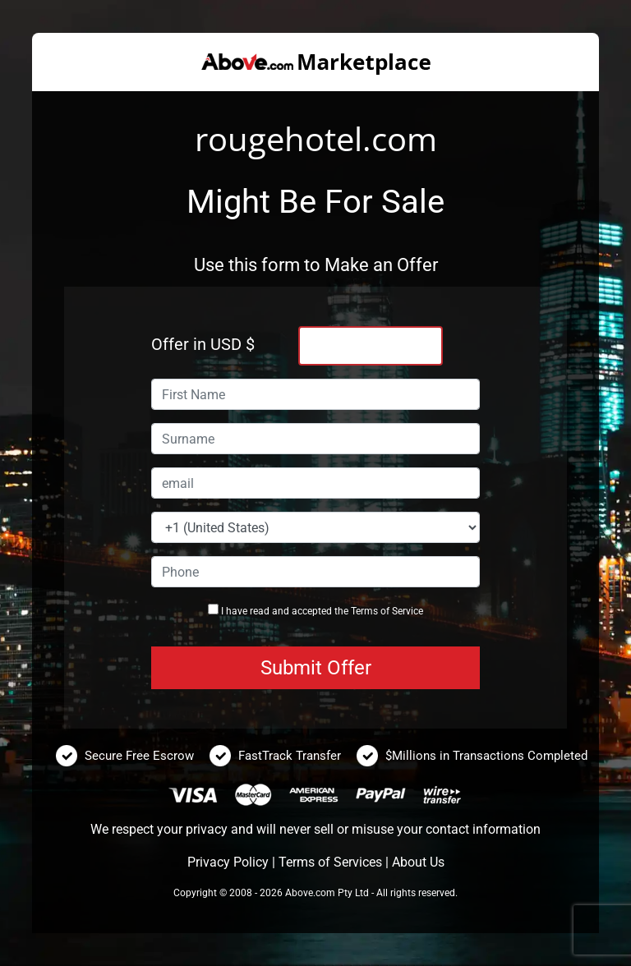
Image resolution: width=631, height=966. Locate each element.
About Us (418, 862)
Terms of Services (330, 862)
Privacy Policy (228, 862)
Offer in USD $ (203, 344)
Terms (364, 611)
